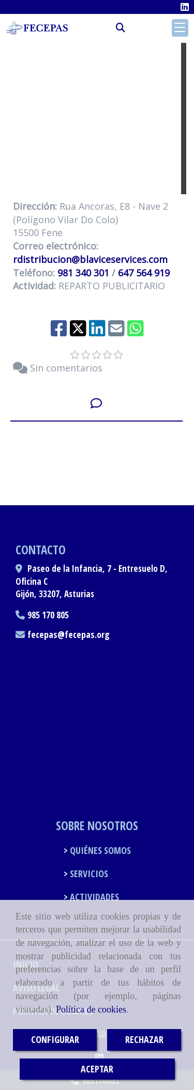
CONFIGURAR (55, 1039)
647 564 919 (144, 273)
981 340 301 (83, 273)
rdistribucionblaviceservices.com (90, 259)
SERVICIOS (88, 873)
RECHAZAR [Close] (144, 1039)
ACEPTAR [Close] (97, 1069)
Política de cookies (91, 1009)
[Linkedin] (185, 7)
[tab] (96, 403)
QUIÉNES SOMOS (99, 850)
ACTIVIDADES (93, 897)
